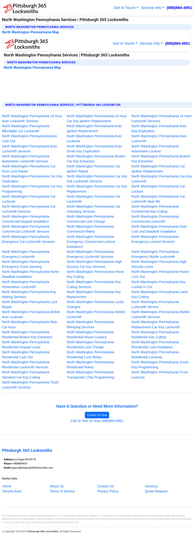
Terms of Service (62, 491)
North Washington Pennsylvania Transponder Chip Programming (90, 374)
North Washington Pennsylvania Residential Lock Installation (155, 344)
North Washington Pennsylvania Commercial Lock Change (90, 219)
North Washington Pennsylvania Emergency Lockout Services (155, 239)
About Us (57, 486)
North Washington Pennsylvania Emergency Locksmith (25, 254)
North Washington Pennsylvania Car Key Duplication (32, 178)
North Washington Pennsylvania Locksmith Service (155, 304)
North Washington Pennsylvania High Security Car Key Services (94, 264)
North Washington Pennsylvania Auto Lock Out (29, 138)
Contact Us (105, 486)
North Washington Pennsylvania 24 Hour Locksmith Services (162, 118)
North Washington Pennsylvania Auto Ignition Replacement (94, 128)
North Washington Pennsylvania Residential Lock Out (25, 354)
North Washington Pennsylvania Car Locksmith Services (29, 209)
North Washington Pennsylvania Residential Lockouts (155, 354)
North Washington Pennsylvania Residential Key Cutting (155, 334)
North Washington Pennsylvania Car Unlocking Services (93, 209)
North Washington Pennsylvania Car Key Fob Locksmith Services (97, 178)
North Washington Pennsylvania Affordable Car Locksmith (25, 128)
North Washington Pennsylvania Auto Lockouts (94, 138)
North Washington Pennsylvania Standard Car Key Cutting (25, 374)
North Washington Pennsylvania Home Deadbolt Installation (30, 274)
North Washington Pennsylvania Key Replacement (94, 294)
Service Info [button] (151, 8)
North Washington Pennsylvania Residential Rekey (90, 364)
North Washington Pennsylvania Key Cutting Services (94, 284)
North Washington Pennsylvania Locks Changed (95, 304)
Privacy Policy (107, 491)
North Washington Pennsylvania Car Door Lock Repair (29, 168)
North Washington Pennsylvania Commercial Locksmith (155, 219)
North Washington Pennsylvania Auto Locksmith (159, 138)
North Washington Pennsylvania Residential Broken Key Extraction (27, 334)
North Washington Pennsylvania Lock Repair (29, 304)
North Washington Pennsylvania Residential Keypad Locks (25, 344)
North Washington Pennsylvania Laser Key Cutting (160, 294)
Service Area (11, 491)
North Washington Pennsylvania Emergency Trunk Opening (25, 264)
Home (6, 486)
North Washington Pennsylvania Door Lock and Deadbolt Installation (159, 229)
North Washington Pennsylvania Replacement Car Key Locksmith (156, 324)
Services (151, 486)
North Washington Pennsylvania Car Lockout (158, 188)
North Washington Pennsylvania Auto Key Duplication (159, 128)
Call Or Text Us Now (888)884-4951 (97, 421)
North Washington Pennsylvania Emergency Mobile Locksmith (155, 254)
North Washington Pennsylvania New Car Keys (29, 324)
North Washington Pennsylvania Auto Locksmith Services (29, 148)
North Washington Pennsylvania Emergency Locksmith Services (90, 254)
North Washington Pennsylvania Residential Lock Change (90, 344)
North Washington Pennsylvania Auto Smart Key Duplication (94, 148)
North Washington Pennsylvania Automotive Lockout (155, 148)
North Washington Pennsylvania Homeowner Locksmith (25, 284)
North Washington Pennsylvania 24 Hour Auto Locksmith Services (32, 118)
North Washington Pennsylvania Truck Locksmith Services (30, 384)
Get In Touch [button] (124, 8)
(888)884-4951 (179, 8)
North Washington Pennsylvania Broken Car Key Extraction (96, 158)
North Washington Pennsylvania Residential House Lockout (90, 334)
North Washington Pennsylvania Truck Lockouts (160, 374)
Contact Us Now (97, 415)
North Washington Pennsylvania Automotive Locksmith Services (25, 158)
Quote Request (156, 491)
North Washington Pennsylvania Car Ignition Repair (93, 168)
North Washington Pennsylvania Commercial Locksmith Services (25, 229)
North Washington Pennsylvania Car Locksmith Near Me (158, 199)
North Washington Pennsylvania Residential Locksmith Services (25, 364)
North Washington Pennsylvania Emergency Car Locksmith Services (28, 239)
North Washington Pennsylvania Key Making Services (29, 294)
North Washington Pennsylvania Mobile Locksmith (96, 314)
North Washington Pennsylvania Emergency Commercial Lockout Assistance (91, 242)
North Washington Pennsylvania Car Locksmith (93, 199)
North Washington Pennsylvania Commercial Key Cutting (155, 209)
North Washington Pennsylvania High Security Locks (159, 264)
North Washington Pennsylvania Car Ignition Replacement (158, 168)
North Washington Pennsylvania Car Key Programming (32, 188)
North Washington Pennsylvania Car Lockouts (29, 199)
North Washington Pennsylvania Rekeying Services (90, 324)
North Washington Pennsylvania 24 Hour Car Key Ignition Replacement (97, 118)
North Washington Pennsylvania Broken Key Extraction (161, 158)
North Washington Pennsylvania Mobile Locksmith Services (161, 314)
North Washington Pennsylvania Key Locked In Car (159, 284)
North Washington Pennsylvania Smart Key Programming (160, 364)
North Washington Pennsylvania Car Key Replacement (97, 188)
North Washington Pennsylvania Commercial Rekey (90, 229)
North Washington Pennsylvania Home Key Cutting (95, 274)
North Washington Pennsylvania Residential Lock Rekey (90, 354)
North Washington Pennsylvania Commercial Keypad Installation (25, 219)
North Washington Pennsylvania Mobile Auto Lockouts (31, 314)
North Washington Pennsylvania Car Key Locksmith (162, 178)
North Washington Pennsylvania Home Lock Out (160, 274)
